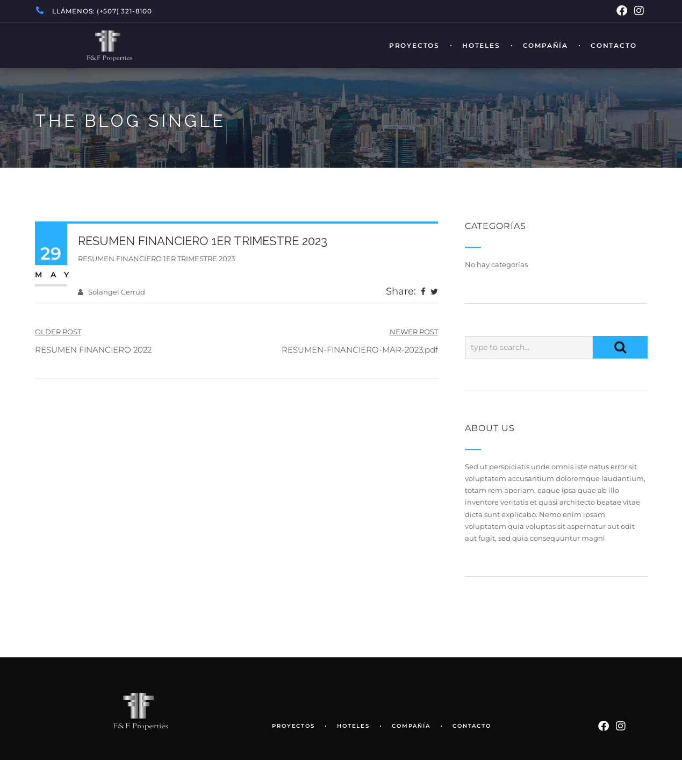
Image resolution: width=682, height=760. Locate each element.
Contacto (613, 45)
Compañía (545, 45)
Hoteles (481, 45)
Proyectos (414, 45)
